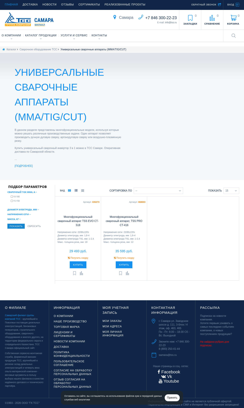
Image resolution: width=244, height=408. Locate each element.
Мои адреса (112, 326)
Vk (169, 376)
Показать (215, 190)
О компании (11, 35)
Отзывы (67, 4)
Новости (50, 4)
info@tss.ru (171, 22)
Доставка (30, 4)
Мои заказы (112, 321)
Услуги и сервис (74, 35)
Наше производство (70, 321)
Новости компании (69, 341)
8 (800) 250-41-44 (169, 348)
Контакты (99, 35)
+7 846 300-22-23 (161, 18)
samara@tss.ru (168, 355)
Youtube (170, 381)
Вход (230, 4)
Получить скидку (78, 258)
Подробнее (23, 165)
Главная (11, 4)
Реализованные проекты (125, 4)
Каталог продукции (41, 35)
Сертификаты (89, 4)
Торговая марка (67, 327)
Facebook (170, 371)
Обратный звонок (203, 4)
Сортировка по (120, 190)
